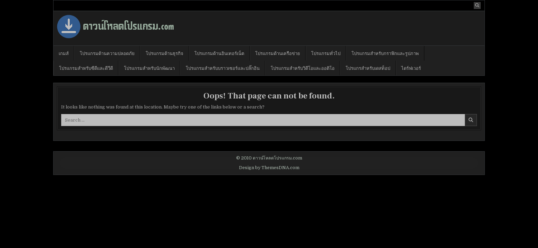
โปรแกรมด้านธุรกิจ (164, 53)
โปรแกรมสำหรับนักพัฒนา (149, 67)
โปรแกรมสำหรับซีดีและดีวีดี (86, 67)
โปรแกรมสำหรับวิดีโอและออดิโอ (303, 67)
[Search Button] (477, 5)
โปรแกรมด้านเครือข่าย (277, 53)
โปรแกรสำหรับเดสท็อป (368, 67)
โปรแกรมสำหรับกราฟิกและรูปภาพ (385, 53)
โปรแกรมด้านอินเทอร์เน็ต (219, 53)
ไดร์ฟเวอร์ (411, 67)
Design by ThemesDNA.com (269, 167)
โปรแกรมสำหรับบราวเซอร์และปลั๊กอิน (223, 67)
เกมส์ (64, 53)
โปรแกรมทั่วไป (325, 53)
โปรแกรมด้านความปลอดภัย (107, 53)
